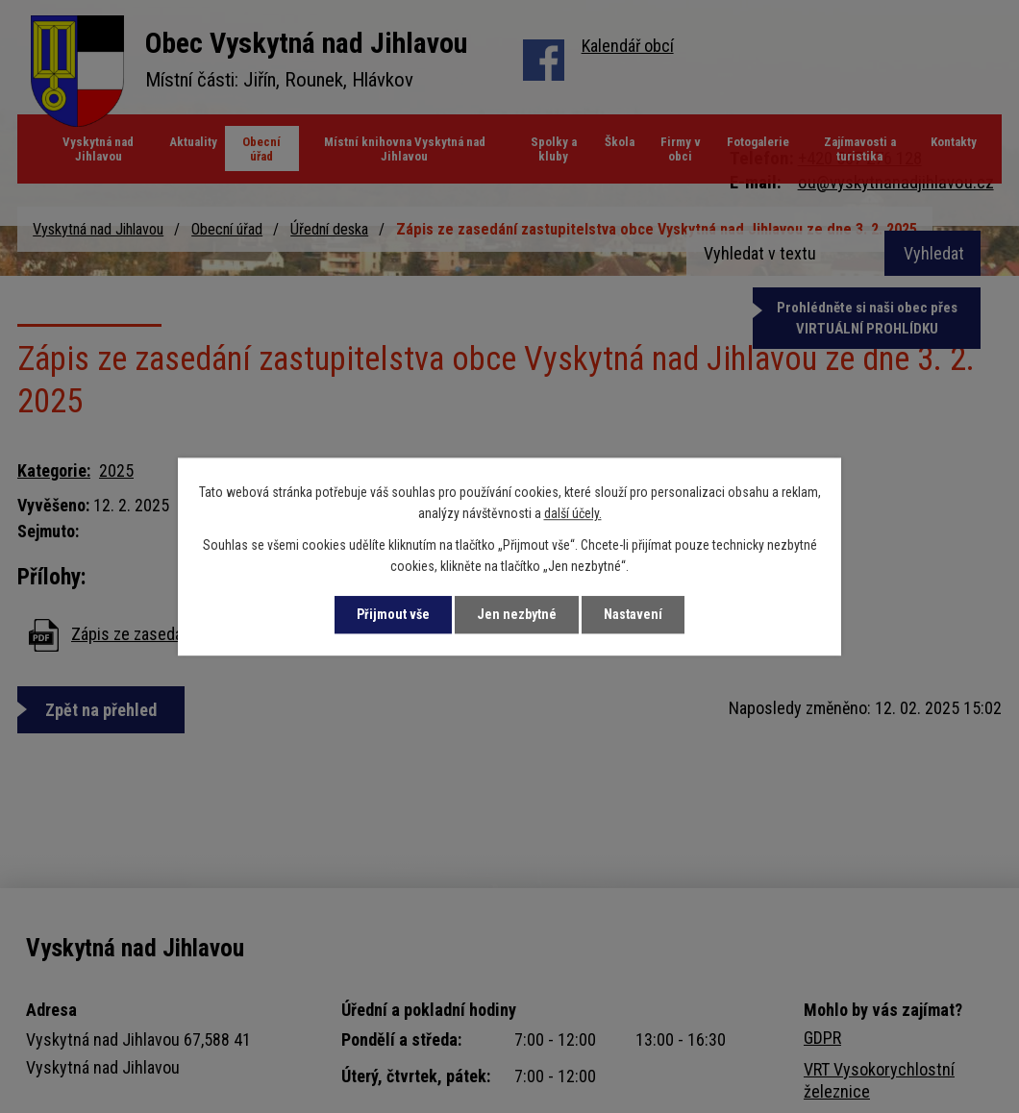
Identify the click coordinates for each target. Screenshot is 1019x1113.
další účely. (573, 514)
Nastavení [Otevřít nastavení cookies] (633, 614)
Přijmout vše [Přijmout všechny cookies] (393, 614)
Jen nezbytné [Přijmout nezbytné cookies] (517, 614)
